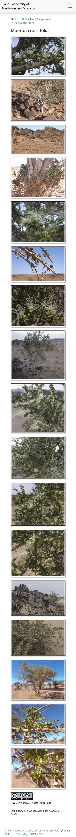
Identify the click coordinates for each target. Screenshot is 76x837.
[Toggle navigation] (70, 6)
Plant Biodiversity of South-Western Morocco (18, 6)
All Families (28, 19)
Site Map (23, 834)
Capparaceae (44, 19)
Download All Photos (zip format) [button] (32, 802)
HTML (33, 834)
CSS (41, 834)
